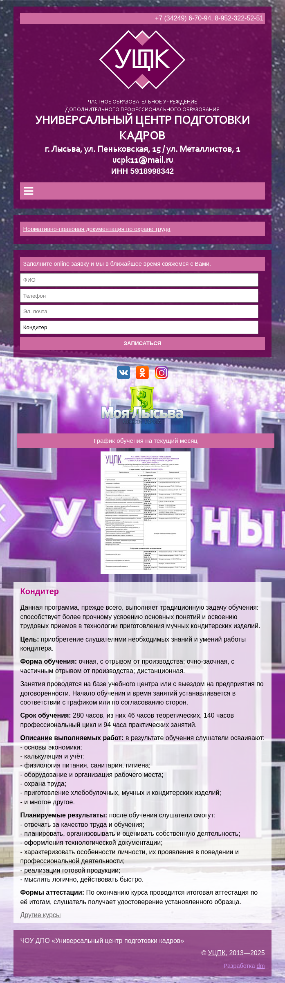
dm (261, 966)
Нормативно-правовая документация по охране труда (97, 229)
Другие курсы (40, 914)
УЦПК (217, 952)
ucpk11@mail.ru (142, 160)
